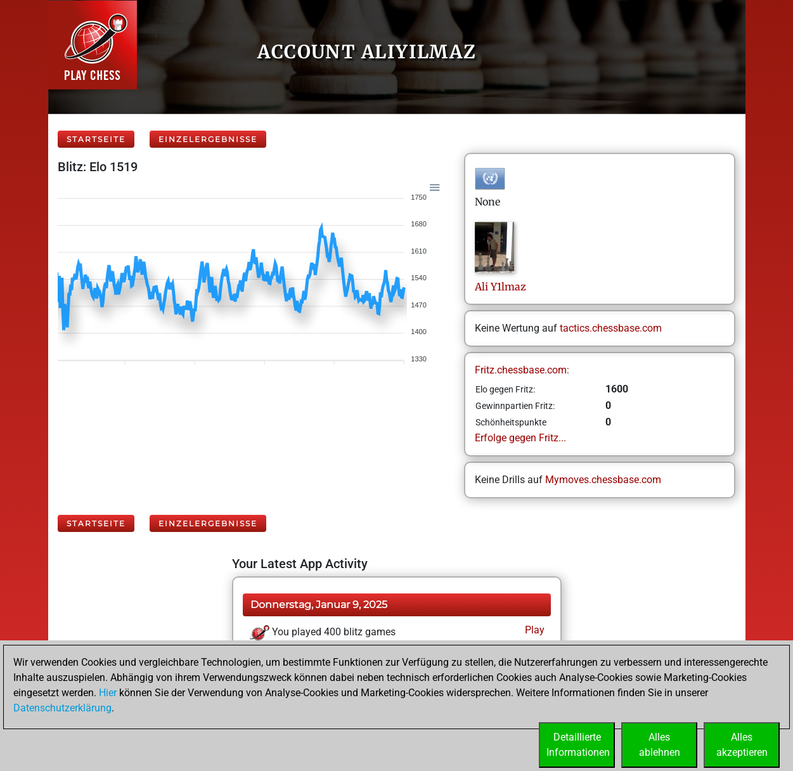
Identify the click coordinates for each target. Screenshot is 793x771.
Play (533, 630)
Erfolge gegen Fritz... (520, 438)
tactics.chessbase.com (611, 328)
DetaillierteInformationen (578, 744)
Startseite (96, 139)
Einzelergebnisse (207, 139)
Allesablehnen (659, 744)
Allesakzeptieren (742, 744)
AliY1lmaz (500, 286)
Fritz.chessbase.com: (522, 370)
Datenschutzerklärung (62, 708)
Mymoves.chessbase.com (603, 480)
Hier (108, 693)
